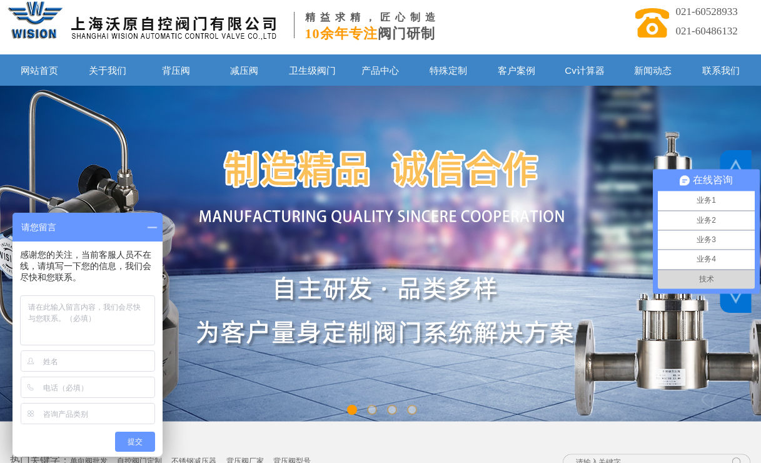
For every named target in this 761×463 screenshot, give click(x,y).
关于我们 (107, 70)
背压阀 (176, 70)
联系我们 (721, 70)
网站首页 (39, 70)
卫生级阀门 (312, 70)
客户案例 (516, 70)
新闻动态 (653, 70)
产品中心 (380, 70)
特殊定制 (448, 70)
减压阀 (244, 70)
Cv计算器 (584, 70)
